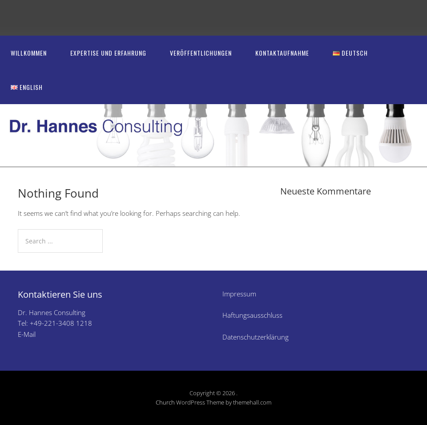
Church (165, 402)
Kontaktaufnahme (282, 52)
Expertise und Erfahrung (108, 52)
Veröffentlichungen (201, 52)
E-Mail (27, 334)
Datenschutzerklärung (255, 336)
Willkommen (29, 52)
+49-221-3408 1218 (61, 323)
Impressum (239, 293)
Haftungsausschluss (252, 315)
